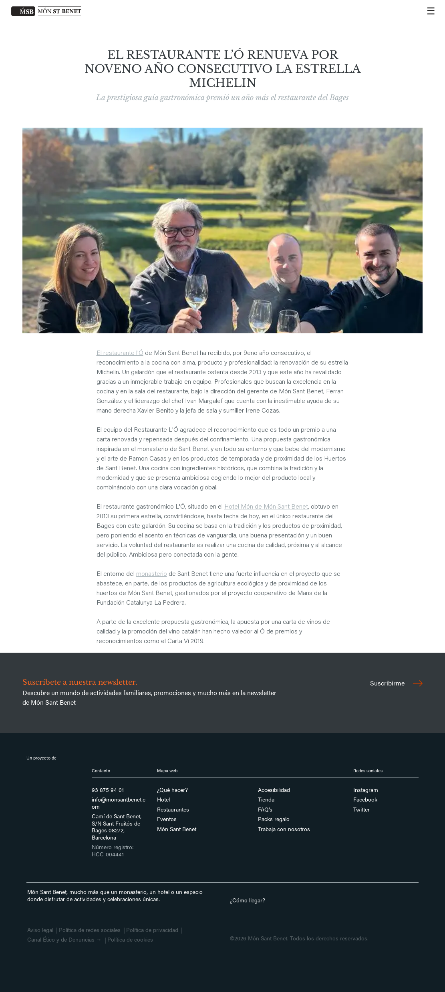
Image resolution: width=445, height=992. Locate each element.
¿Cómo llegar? (247, 900)
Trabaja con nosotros (284, 829)
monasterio (151, 574)
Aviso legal (40, 930)
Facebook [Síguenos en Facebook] (365, 799)
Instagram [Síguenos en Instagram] (365, 790)
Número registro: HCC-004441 (113, 851)
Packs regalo (274, 819)
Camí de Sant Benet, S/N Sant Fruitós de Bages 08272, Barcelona (116, 827)
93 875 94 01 (108, 790)
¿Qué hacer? (172, 790)
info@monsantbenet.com (118, 803)
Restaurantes (173, 809)
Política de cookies (130, 939)
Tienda (266, 799)
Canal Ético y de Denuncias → (64, 939)
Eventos (167, 819)
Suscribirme (396, 682)
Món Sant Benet (176, 829)
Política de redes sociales (90, 930)
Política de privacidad (152, 930)
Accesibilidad (274, 790)
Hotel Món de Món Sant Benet (266, 507)
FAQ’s (265, 809)
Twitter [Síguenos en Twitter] (361, 809)
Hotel (163, 799)
